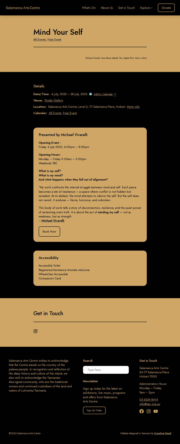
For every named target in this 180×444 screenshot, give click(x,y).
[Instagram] (35, 330)
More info (133, 106)
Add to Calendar (103, 94)
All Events (39, 39)
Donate (166, 7)
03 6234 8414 (148, 399)
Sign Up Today (94, 410)
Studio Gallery (53, 100)
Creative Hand (162, 433)
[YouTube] (155, 411)
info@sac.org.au (149, 404)
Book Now (49, 231)
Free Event (54, 39)
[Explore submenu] (151, 8)
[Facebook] (142, 411)
